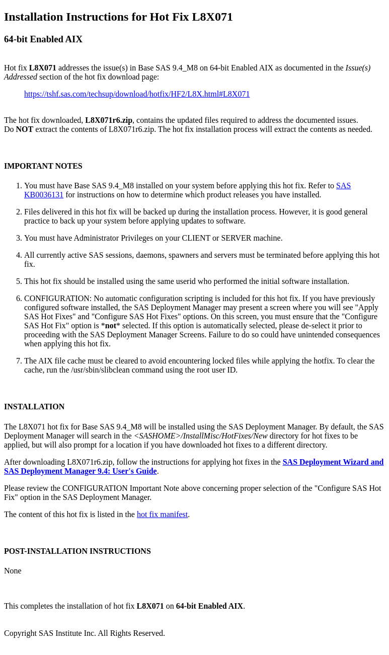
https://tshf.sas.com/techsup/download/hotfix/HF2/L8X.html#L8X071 (137, 94)
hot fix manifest (162, 514)
